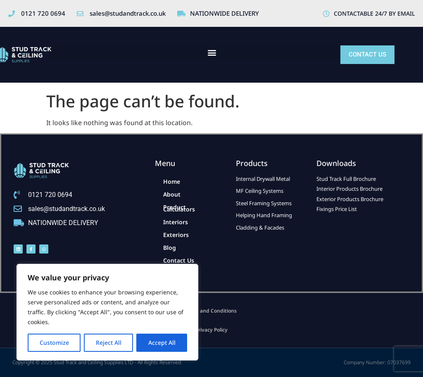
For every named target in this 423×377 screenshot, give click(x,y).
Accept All (162, 342)
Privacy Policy (211, 329)
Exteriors (176, 235)
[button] (212, 52)
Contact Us (178, 260)
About (172, 194)
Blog (169, 247)
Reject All (108, 342)
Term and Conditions (211, 310)
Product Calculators (179, 208)
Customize (54, 342)
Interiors (175, 222)
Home (171, 181)
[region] (107, 312)
